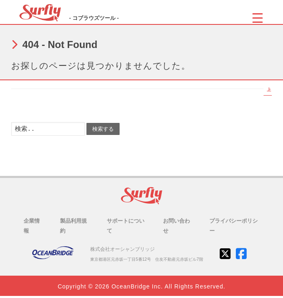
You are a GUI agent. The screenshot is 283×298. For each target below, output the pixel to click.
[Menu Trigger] (257, 17)
